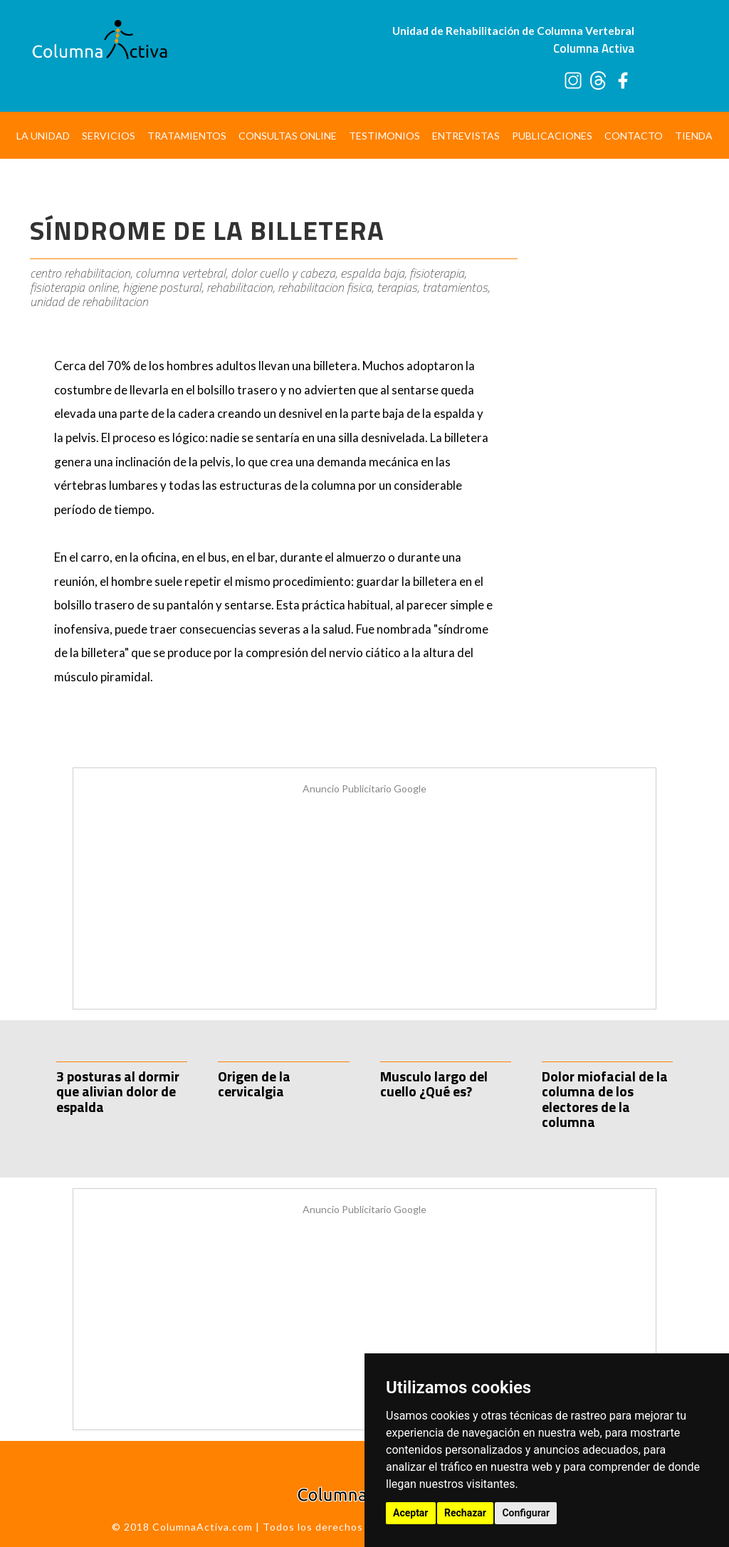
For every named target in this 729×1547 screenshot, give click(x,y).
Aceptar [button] (411, 1513)
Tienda (694, 136)
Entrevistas (466, 136)
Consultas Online (287, 136)
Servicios (108, 136)
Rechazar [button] (465, 1513)
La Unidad (43, 136)
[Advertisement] (615, 402)
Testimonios (384, 136)
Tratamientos (186, 136)
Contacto (633, 136)
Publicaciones (552, 136)
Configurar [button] (526, 1513)
